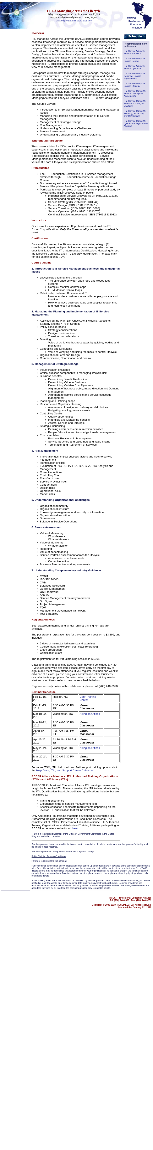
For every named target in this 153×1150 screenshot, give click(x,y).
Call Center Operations (13, 64)
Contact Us (7, 139)
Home (4, 36)
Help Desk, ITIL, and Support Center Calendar (64, 770)
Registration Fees (43, 619)
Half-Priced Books (11, 114)
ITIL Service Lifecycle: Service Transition (134, 52)
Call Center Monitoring (13, 94)
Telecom (8, 58)
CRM (3, 101)
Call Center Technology (13, 71)
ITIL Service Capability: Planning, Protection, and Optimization (135, 113)
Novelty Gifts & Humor (13, 111)
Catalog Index (8, 123)
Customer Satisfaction (13, 78)
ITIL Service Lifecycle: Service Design (134, 59)
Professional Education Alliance (135, 23)
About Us (6, 136)
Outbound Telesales (12, 108)
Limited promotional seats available (74, 20)
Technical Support (10, 68)
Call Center (9, 45)
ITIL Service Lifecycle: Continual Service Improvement (134, 76)
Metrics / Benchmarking (14, 98)
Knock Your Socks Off (13, 81)
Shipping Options (10, 133)
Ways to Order (9, 129)
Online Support (9, 74)
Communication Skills (12, 91)
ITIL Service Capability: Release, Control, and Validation (135, 103)
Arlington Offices (90, 713)
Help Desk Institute (11, 84)
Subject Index (8, 120)
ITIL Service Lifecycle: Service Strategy (134, 84)
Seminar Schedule (44, 692)
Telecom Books (9, 88)
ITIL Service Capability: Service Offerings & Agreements (135, 93)
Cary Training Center (88, 698)
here (75, 828)
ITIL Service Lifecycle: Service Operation (134, 67)
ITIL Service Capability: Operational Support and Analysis (136, 123)
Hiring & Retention (11, 104)
